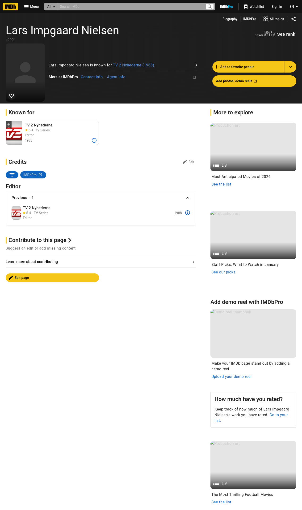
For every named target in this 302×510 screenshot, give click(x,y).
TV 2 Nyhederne (38, 125)
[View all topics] (273, 19)
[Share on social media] (293, 19)
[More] (94, 140)
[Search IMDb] (129, 6)
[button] (9, 125)
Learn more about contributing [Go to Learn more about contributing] (32, 350)
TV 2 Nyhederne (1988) (133, 65)
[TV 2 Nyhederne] (16, 213)
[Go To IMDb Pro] (226, 6)
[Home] (10, 6)
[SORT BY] (12, 174)
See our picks (223, 437)
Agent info (116, 77)
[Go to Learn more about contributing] (101, 350)
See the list (221, 184)
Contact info (92, 77)
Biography (229, 19)
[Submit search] (210, 7)
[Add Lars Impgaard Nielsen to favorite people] (12, 96)
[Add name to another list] (290, 67)
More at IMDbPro (63, 77)
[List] (253, 147)
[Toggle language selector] (292, 6)
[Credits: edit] (188, 162)
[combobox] (129, 6)
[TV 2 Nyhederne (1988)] (14, 133)
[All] (51, 6)
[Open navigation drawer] (31, 6)
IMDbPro (249, 19)
